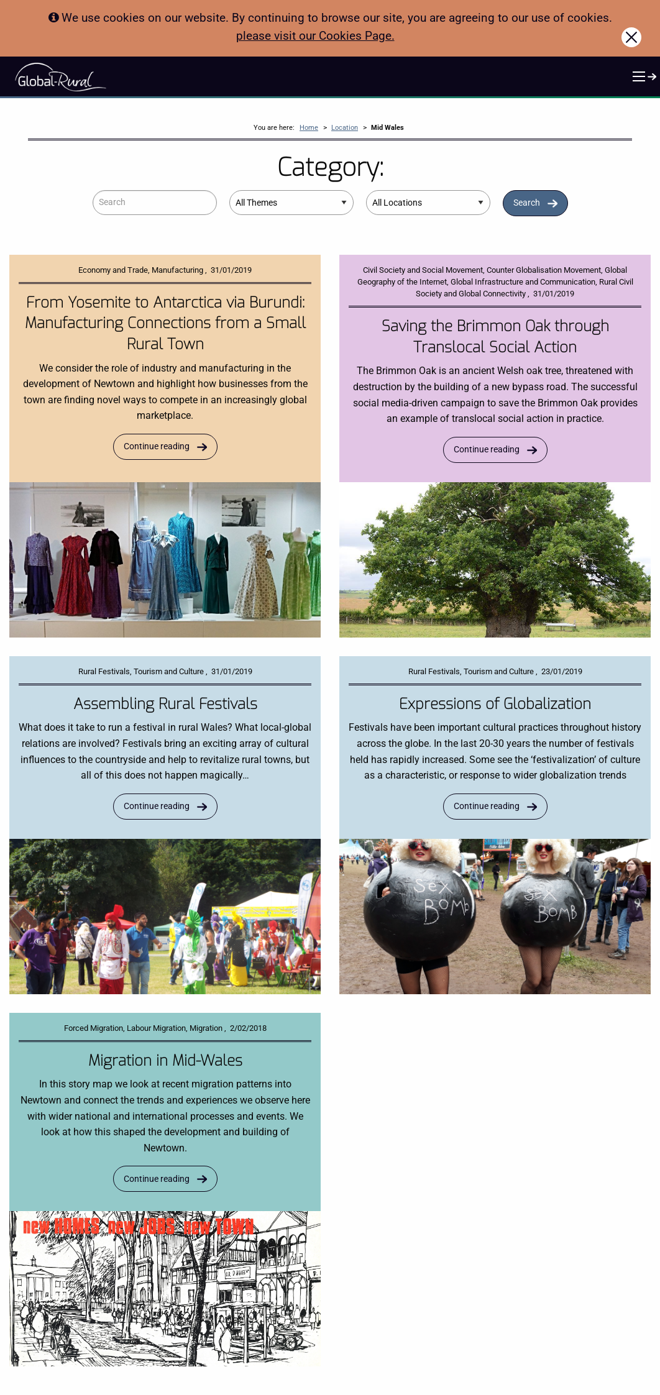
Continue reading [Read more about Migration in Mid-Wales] (157, 1179)
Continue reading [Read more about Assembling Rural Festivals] (157, 806)
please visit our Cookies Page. (315, 36)
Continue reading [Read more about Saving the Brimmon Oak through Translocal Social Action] (487, 449)
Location (344, 128)
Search (526, 203)
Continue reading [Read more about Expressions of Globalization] (487, 806)
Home (309, 128)
